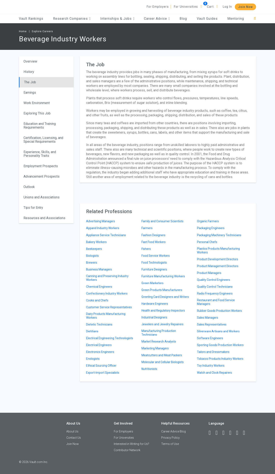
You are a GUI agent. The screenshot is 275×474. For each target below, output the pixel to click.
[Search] (255, 19)
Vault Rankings (31, 19)
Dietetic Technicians (99, 324)
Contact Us (73, 437)
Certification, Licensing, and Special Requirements (43, 140)
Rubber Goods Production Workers (219, 310)
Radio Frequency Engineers (215, 293)
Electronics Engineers (100, 352)
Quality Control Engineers (213, 279)
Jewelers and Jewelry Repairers (162, 324)
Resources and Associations (44, 218)
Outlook (29, 187)
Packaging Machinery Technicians (219, 235)
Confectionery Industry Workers (107, 293)
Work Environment (37, 103)
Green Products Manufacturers (161, 290)
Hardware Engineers (154, 303)
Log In (227, 6)
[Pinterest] (239, 433)
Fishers (146, 249)
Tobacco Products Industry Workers (220, 358)
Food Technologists (154, 262)
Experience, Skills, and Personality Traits (40, 154)
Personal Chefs (207, 242)
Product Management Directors (217, 266)
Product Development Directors (217, 259)
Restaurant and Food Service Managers (216, 302)
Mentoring (235, 19)
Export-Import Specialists (102, 372)
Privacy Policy (170, 437)
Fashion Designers (153, 235)
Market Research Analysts (158, 341)
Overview (30, 61)
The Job (30, 82)
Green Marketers (152, 283)
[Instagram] (232, 433)
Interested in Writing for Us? (131, 444)
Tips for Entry (33, 208)
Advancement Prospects (41, 176)
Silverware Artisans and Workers (218, 331)
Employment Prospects (41, 166)
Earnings (30, 93)
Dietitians (92, 331)
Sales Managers (207, 317)
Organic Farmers (208, 221)
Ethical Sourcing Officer (101, 365)
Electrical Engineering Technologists (109, 338)
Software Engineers (210, 338)
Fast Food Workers (153, 242)
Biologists (92, 255)
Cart (210, 6)
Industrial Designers (154, 317)
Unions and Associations (41, 197)
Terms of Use (170, 444)
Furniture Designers (154, 269)
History (29, 72)
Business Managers (99, 269)
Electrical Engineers (99, 345)
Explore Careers (42, 31)
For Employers (158, 6)
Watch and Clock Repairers (214, 372)
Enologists (93, 358)
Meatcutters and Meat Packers (161, 355)
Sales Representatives (212, 324)
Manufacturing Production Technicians (158, 332)
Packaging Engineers (210, 228)
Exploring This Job (37, 113)
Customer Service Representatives (109, 307)
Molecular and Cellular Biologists (162, 362)
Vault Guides (207, 19)
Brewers (91, 262)
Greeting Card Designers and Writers (165, 296)
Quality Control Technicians (215, 286)
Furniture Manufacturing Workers (163, 276)
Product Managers (209, 273)
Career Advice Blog (173, 431)
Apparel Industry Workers (102, 228)
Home (23, 31)
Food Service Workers (155, 255)
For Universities (186, 6)
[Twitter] (225, 433)
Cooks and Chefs (97, 300)
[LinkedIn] (218, 433)
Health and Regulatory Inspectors (163, 310)
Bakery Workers (96, 242)
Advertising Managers (100, 221)
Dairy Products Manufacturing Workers (105, 315)
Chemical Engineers (99, 286)
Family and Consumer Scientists (162, 221)
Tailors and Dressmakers (213, 352)
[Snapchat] (246, 433)
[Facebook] (211, 433)
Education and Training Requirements (40, 125)
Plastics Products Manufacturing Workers (218, 250)
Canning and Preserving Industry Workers (107, 277)
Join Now (245, 7)
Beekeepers (94, 249)
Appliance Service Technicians (106, 235)
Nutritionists (149, 369)
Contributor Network (127, 450)
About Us (72, 431)
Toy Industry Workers (210, 365)
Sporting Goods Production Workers (220, 345)
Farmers (146, 228)
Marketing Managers (155, 348)
